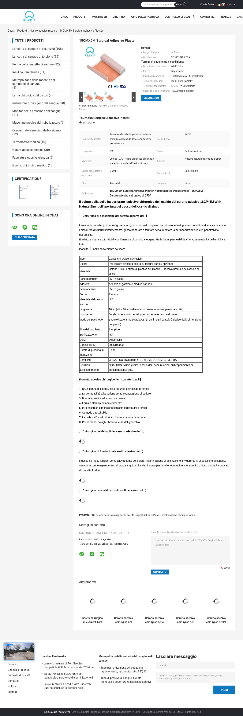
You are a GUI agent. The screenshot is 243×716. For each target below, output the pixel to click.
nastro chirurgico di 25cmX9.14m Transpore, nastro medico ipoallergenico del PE (92, 620)
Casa (64, 16)
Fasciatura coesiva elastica (30, 157)
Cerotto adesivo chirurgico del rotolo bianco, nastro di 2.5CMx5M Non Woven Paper (123, 620)
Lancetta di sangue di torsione (32, 56)
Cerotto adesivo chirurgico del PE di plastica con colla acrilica (216, 620)
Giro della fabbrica (145, 16)
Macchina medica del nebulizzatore (36, 122)
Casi (240, 16)
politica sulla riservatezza (57, 712)
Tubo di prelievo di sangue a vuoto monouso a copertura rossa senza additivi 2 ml (126, 680)
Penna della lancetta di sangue (33, 64)
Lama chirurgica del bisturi (30, 95)
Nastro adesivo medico (43, 30)
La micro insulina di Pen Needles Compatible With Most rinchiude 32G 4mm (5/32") (69, 666)
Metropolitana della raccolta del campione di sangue (33, 82)
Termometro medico (26, 142)
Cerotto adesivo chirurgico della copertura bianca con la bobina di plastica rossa (154, 620)
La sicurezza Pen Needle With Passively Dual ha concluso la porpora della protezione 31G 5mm (67, 687)
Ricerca (180, 4)
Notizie (226, 16)
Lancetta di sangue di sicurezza (33, 49)
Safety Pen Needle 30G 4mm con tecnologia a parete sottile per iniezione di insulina (69, 676)
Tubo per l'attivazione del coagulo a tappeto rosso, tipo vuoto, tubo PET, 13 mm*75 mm (124, 670)
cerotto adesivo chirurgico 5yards (178, 515)
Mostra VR (99, 16)
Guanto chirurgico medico (29, 165)
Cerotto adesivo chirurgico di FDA (113, 515)
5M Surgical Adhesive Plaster (145, 515)
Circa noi (119, 16)
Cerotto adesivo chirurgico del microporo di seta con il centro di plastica (185, 620)
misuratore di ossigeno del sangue (35, 103)
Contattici (207, 16)
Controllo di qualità (179, 16)
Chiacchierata (151, 97)
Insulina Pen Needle (25, 72)
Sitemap (12, 691)
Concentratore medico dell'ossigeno (36, 130)
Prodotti (79, 16)
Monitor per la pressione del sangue (36, 111)
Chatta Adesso (207, 4)
